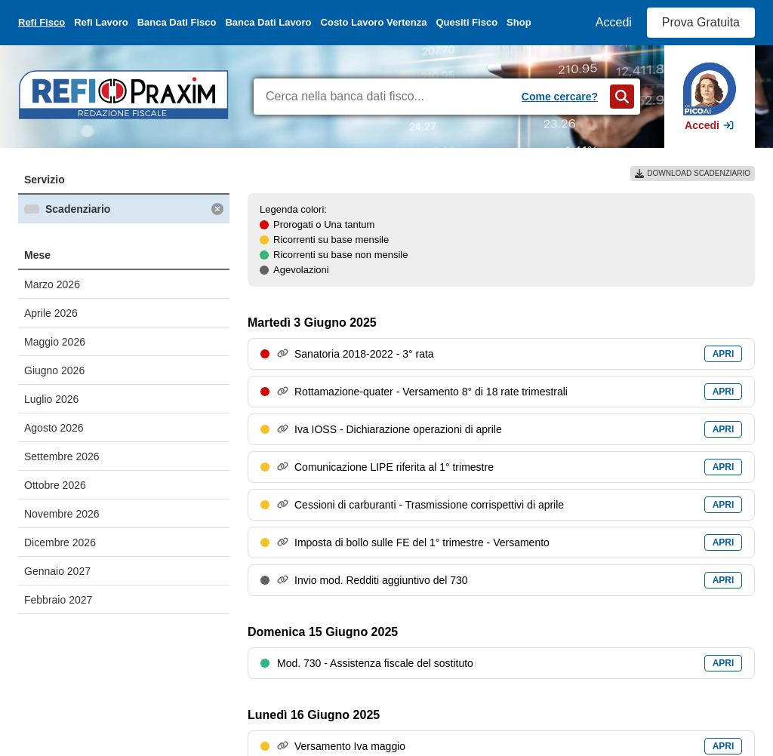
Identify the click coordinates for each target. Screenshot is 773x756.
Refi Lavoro (101, 22)
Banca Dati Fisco (177, 22)
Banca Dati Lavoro (268, 22)
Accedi (614, 22)
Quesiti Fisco (466, 22)
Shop (519, 22)
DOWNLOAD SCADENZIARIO (692, 173)
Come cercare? (560, 97)
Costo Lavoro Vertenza (374, 22)
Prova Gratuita (701, 22)
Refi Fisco (41, 22)
